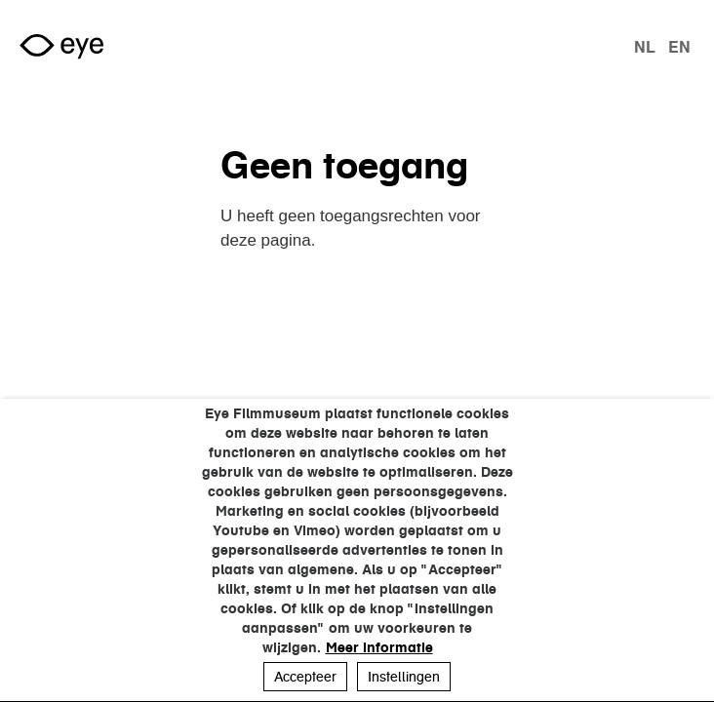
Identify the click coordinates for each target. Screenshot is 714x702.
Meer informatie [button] (379, 647)
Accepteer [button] (305, 676)
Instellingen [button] (404, 676)
